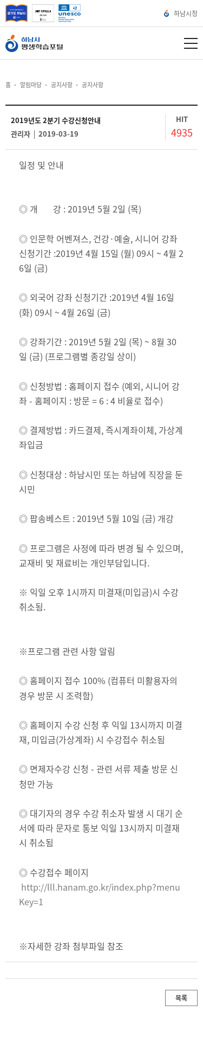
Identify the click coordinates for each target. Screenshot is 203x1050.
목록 (181, 998)
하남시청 (181, 13)
